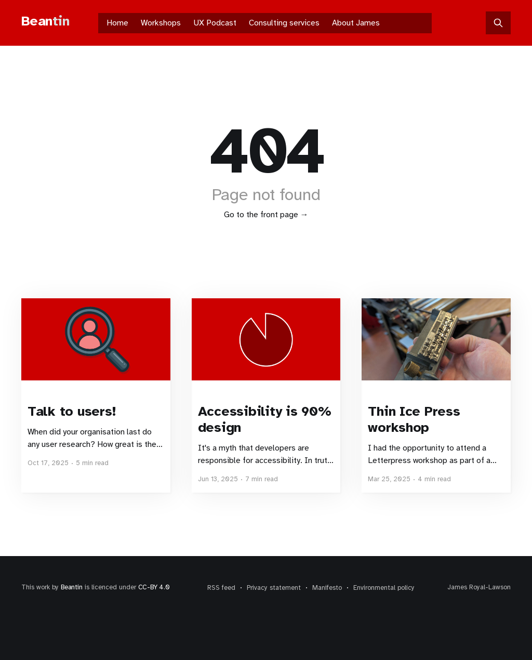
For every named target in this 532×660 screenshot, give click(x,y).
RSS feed (221, 588)
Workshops (161, 23)
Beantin (72, 587)
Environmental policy (384, 588)
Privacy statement (274, 588)
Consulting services (284, 23)
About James (356, 23)
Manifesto (327, 588)
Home (117, 23)
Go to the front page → (266, 214)
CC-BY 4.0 (154, 587)
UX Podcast (214, 23)
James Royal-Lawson (479, 587)
